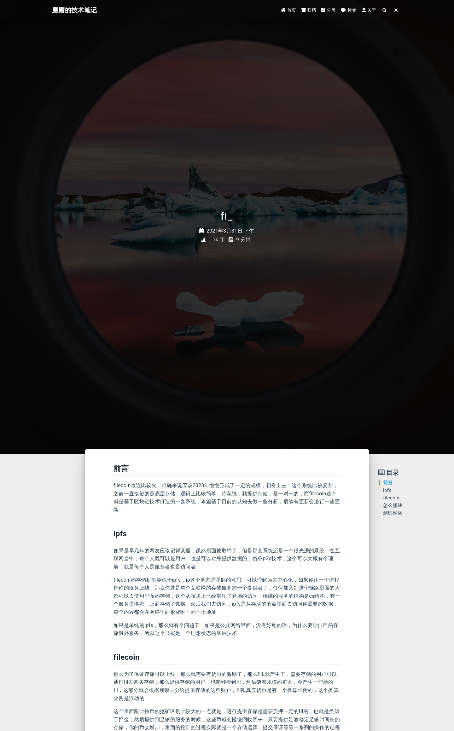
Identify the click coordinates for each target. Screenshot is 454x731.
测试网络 (392, 513)
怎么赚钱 (392, 505)
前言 (388, 483)
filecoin (391, 498)
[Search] (385, 10)
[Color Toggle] (396, 10)
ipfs (387, 490)
